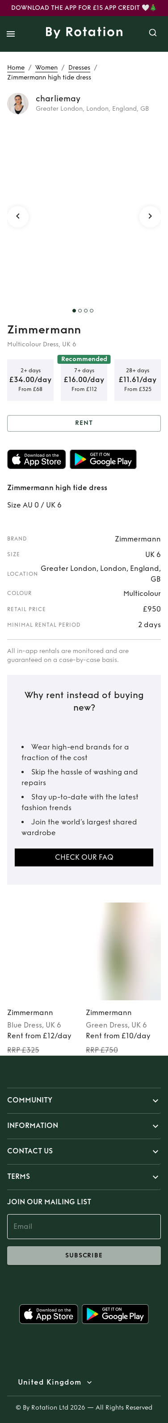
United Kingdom (49, 1382)
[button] (84, 1100)
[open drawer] (11, 34)
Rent (84, 423)
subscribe (84, 1255)
